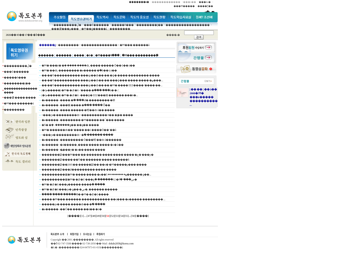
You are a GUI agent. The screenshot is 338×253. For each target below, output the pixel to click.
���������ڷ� (67, 25)
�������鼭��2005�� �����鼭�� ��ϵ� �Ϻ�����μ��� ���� (94, 164)
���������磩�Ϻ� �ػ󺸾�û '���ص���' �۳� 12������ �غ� (89, 179)
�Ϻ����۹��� (107, 55)
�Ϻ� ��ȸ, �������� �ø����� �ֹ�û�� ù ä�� (79, 70)
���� (79, 55)
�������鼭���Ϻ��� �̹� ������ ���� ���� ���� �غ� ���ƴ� (98, 154)
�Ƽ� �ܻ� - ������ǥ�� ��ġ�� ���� (70, 124)
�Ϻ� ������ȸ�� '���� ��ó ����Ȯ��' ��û (79, 129)
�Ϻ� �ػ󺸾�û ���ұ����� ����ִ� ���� (73, 184)
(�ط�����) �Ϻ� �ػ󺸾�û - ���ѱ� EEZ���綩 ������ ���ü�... (90, 95)
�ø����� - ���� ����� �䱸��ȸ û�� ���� (78, 110)
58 (133, 215)
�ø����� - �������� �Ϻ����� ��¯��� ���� (83, 120)
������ (46, 55)
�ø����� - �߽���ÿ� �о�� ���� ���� (73, 149)
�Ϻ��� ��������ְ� (140, 55)
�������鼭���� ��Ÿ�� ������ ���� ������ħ (85, 159)
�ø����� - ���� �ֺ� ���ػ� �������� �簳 (78, 100)
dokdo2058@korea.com (121, 243)
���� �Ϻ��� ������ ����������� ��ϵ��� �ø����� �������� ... (103, 199)
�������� (120, 28)
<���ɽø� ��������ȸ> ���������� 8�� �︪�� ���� (87, 115)
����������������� (188, 25)
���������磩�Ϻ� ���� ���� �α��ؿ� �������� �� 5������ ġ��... (96, 174)
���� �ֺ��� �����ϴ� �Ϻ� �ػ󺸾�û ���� (75, 194)
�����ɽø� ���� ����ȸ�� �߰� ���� (73, 204)
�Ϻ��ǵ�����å (94, 28)
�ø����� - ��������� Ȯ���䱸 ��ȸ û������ (82, 139)
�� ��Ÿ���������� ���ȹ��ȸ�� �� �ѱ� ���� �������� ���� (101, 75)
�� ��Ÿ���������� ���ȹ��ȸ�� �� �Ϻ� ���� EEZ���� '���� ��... (102, 85)
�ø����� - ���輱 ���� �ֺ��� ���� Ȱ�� (76, 105)
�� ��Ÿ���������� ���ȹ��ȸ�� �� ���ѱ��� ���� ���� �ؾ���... (102, 80)
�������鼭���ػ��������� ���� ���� (79, 169)
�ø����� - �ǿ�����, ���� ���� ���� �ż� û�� (83, 144)
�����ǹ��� (123, 25)
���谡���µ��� (65, 28)
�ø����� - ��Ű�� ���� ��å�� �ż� (72, 209)
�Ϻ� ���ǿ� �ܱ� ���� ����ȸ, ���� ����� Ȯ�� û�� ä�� (88, 65)
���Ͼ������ (96, 25)
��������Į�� (149, 25)
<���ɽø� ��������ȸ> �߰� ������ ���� (77, 134)
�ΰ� (89, 55)
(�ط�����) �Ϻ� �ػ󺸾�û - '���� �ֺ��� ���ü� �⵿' (80, 90)
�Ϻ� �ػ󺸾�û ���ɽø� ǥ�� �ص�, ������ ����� (80, 189)
